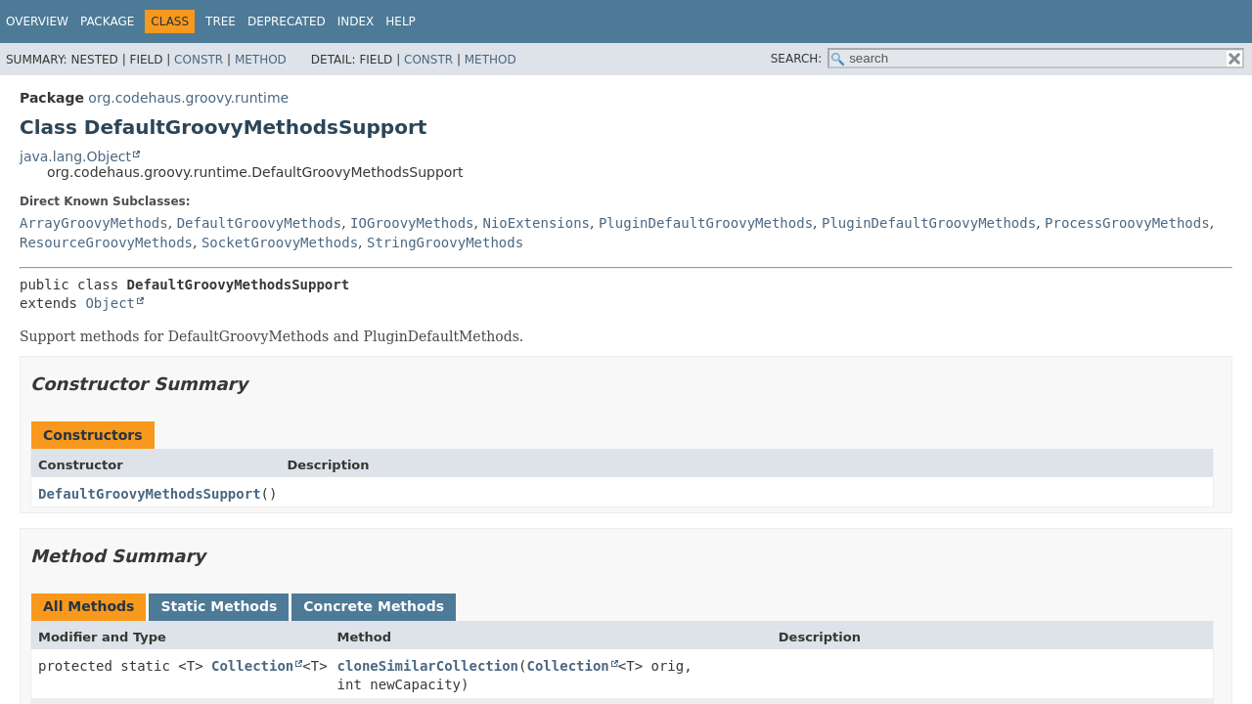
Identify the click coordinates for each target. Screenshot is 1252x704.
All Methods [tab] (88, 606)
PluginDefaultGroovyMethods (706, 223)
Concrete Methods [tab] (373, 606)
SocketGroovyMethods (279, 242)
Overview (37, 21)
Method (261, 59)
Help (400, 21)
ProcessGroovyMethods (1127, 223)
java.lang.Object (75, 156)
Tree (220, 21)
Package (107, 21)
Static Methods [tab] (218, 606)
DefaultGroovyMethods (259, 223)
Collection (252, 666)
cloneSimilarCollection (427, 666)
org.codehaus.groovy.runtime (188, 98)
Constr (198, 59)
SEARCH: (797, 59)
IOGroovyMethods (411, 223)
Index (356, 21)
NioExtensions (536, 223)
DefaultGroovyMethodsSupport (149, 494)
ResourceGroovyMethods (106, 242)
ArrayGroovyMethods (94, 223)
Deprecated (286, 21)
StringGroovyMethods (445, 242)
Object (110, 303)
